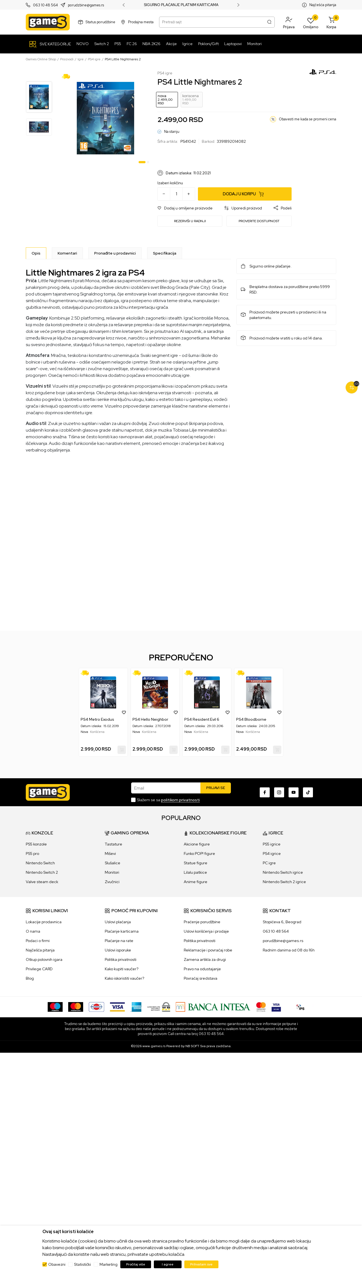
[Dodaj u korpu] (245, 194)
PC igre (269, 862)
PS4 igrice (272, 853)
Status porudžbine (100, 22)
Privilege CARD (39, 968)
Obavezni (56, 1264)
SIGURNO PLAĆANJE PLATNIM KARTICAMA (181, 5)
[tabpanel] (105, 118)
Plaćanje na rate (119, 940)
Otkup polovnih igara (44, 959)
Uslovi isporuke (118, 950)
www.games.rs (153, 1046)
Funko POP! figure (199, 853)
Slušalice (112, 862)
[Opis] (36, 253)
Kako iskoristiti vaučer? (124, 978)
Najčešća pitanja (322, 4)
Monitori (112, 872)
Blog (30, 978)
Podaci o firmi (38, 940)
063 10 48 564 (45, 5)
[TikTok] (308, 792)
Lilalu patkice (195, 872)
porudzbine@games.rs (86, 5)
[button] (289, 22)
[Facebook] (265, 792)
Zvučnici (112, 881)
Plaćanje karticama (122, 931)
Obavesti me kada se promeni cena (307, 119)
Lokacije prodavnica (44, 921)
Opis (36, 253)
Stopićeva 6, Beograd (282, 921)
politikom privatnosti (180, 799)
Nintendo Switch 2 (42, 872)
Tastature (113, 844)
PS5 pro (32, 853)
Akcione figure (197, 844)
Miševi (110, 853)
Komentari (67, 253)
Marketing (109, 1264)
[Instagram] (279, 792)
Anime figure (195, 881)
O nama (33, 931)
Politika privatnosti (120, 959)
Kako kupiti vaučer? (121, 968)
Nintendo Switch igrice (283, 872)
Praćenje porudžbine (202, 921)
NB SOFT (192, 1046)
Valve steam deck (42, 881)
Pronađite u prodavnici (115, 253)
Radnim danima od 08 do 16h (289, 950)
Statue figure (195, 862)
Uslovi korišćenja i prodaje (206, 931)
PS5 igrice (272, 844)
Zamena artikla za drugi (205, 959)
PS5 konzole (36, 844)
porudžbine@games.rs (283, 940)
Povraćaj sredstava (200, 978)
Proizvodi (66, 59)
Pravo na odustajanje (202, 968)
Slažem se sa (168, 800)
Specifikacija (164, 253)
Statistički (82, 1264)
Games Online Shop (41, 59)
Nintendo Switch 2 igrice (284, 881)
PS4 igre (94, 59)
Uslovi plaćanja (118, 921)
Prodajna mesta (141, 22)
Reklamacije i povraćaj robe (208, 950)
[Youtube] (294, 792)
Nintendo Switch (40, 862)
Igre (81, 59)
